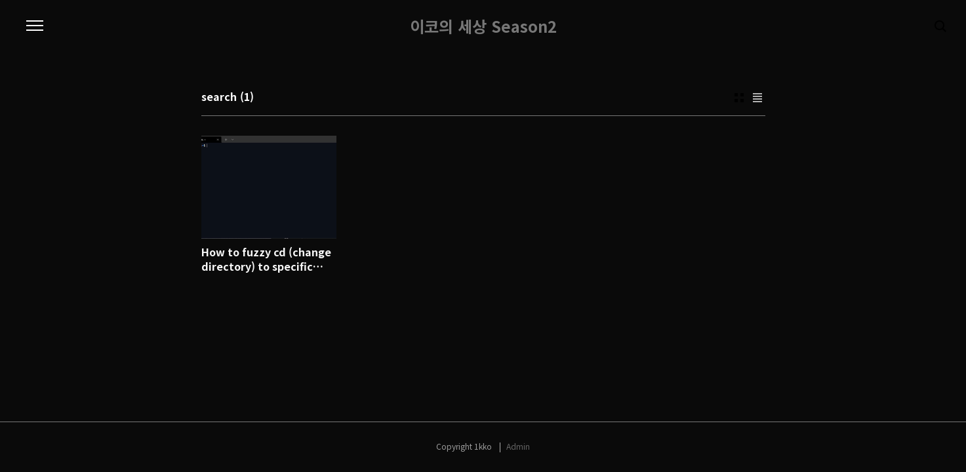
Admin (518, 446)
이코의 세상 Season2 (483, 26)
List (757, 98)
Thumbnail (739, 98)
